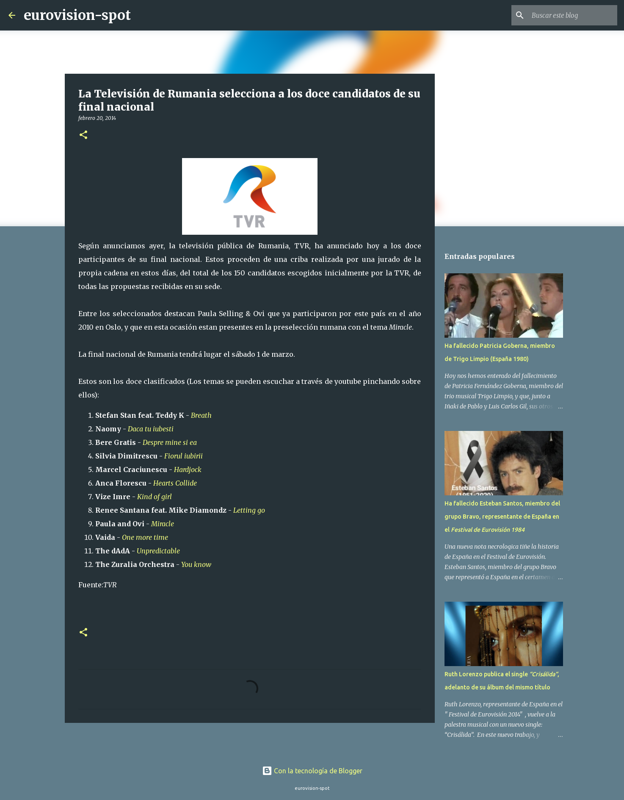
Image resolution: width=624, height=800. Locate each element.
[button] (83, 135)
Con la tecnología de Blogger (312, 771)
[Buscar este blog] (572, 15)
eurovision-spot (77, 15)
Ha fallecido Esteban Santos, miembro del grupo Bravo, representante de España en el (502, 516)
